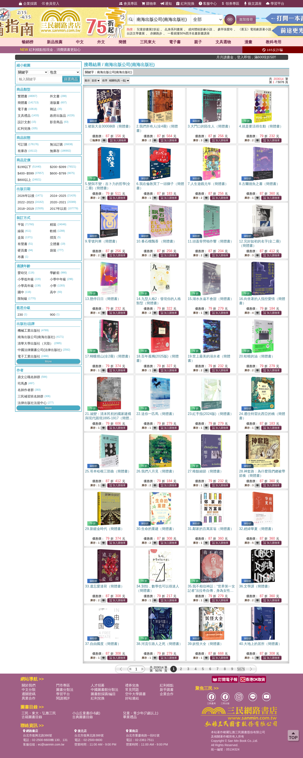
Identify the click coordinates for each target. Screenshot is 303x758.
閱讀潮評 (63, 698)
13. (103, 299)
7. (208, 184)
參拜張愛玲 (225, 29)
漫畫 (248, 42)
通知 (166, 3)
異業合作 (28, 698)
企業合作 (167, 694)
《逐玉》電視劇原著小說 (254, 29)
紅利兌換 (185, 3)
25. (108, 471)
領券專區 (230, 3)
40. (260, 644)
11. (211, 241)
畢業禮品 (130, 717)
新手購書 (167, 689)
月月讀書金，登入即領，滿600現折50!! (266, 57)
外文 (101, 42)
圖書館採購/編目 (103, 694)
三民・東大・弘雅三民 (39, 713)
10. (156, 241)
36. (255, 586)
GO (230, 19)
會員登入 (50, 3)
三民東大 (147, 42)
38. (159, 644)
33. (104, 586)
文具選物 (223, 42)
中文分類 (28, 689)
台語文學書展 (136, 33)
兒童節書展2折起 (148, 29)
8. (259, 184)
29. (104, 529)
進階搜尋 (246, 19)
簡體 (122, 42)
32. (257, 529)
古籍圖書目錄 (32, 717)
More (48, 361)
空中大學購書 (135, 694)
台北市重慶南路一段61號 (143, 735)
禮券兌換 (132, 685)
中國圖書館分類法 (104, 689)
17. (108, 356)
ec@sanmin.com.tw (51, 744)
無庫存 (95, 140)
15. (211, 299)
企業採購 (28, 3)
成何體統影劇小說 (200, 29)
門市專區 (63, 685)
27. (205, 471)
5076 (241, 669)
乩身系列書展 (174, 29)
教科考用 (273, 42)
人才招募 (98, 685)
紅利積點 (167, 685)
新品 (54, 42)
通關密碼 (28, 694)
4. (261, 126)
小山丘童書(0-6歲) (86, 713)
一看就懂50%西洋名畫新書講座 (189, 33)
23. (211, 414)
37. (103, 644)
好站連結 (132, 698)
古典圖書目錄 (82, 717)
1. (108, 126)
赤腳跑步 (156, 33)
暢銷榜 (27, 42)
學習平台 (275, 3)
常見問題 (132, 689)
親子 (198, 42)
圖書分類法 (64, 689)
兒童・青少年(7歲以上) (140, 713)
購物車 (149, 3)
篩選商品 (71, 79)
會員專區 (128, 3)
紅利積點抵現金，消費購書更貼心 (50, 49)
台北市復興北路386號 (37, 735)
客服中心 (208, 3)
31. (211, 529)
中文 (80, 42)
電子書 (175, 42)
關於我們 (28, 685)
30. (155, 529)
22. (155, 414)
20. (257, 356)
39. (205, 644)
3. (210, 126)
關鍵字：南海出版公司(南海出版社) (108, 72)
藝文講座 (253, 3)
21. (109, 418)
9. (102, 241)
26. (155, 471)
